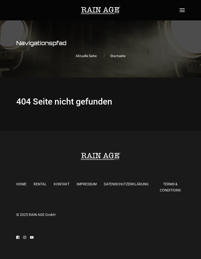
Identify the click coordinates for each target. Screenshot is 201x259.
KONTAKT (61, 184)
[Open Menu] (182, 10)
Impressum (87, 184)
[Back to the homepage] (100, 10)
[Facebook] (17, 237)
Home (21, 184)
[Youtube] (32, 237)
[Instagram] (24, 237)
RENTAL (40, 184)
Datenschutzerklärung (126, 184)
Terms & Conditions (170, 187)
